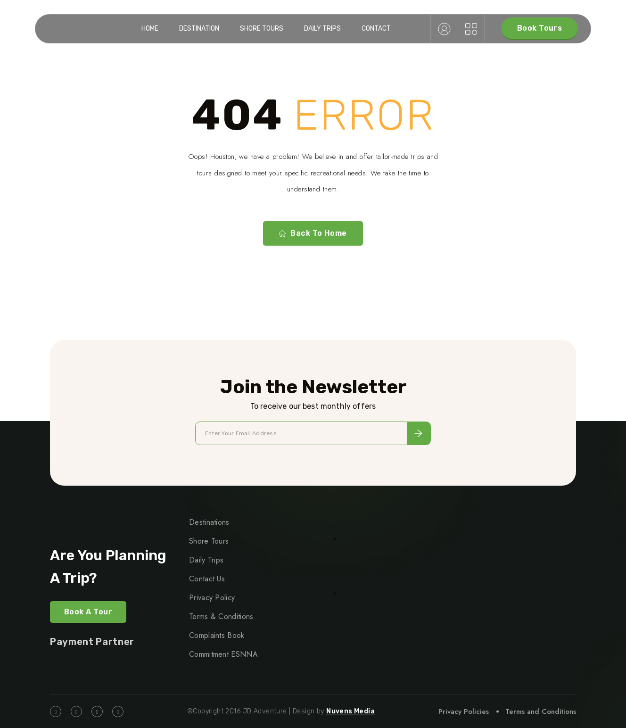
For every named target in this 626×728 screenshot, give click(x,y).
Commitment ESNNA (223, 654)
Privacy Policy (212, 597)
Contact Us (207, 578)
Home (149, 29)
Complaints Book (217, 635)
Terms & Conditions (221, 616)
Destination (199, 29)
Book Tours (539, 28)
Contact (376, 29)
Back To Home (313, 233)
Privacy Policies (463, 711)
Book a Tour (88, 611)
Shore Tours (261, 29)
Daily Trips (322, 29)
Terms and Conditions (540, 711)
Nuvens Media (350, 711)
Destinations (209, 522)
